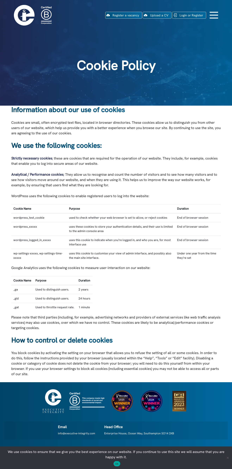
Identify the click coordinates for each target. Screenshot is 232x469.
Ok (116, 463)
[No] (227, 457)
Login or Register (191, 15)
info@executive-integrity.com (76, 433)
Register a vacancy (125, 15)
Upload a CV (159, 15)
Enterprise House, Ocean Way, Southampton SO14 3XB (139, 433)
